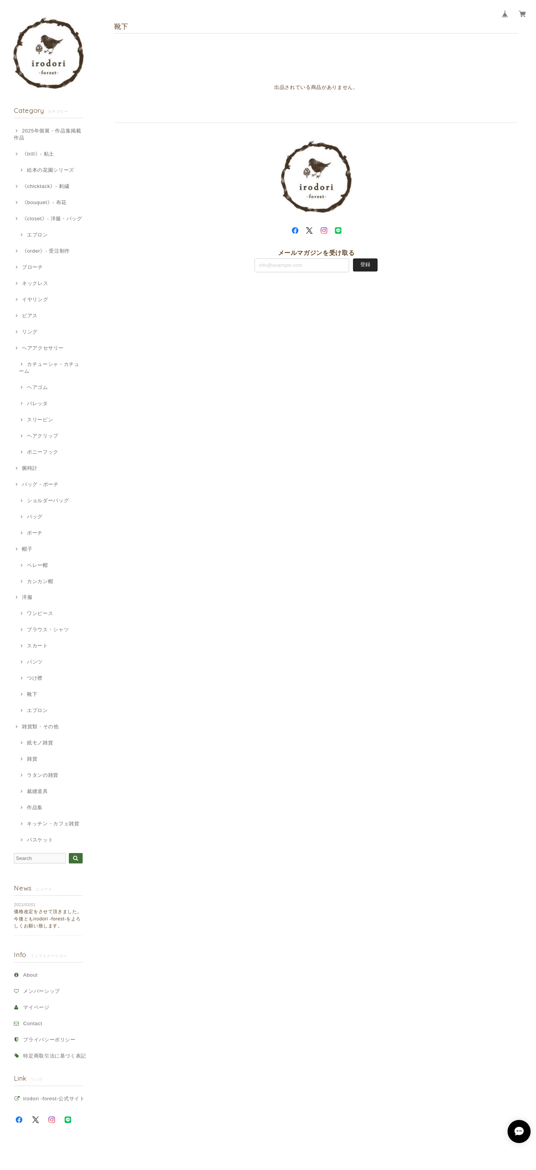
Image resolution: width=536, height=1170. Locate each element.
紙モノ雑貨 (40, 743)
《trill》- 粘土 (38, 154)
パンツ (35, 662)
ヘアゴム (37, 387)
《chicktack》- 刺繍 (46, 186)
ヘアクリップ (42, 436)
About (30, 975)
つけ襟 (35, 678)
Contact (32, 1023)
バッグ (35, 517)
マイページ (36, 1007)
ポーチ (35, 533)
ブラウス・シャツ (48, 629)
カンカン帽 (40, 581)
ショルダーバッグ (48, 500)
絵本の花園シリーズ (50, 170)
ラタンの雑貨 (42, 775)
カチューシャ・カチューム (49, 367)
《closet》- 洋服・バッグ (52, 218)
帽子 (27, 549)
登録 (365, 264)
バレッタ (37, 403)
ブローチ (32, 267)
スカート (37, 646)
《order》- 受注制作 (46, 251)
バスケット (40, 840)
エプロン (37, 235)
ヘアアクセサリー (43, 348)
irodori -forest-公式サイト (54, 1098)
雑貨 (32, 759)
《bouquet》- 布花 (44, 202)
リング (30, 332)
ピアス (30, 315)
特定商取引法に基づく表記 (54, 1056)
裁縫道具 (37, 791)
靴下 (32, 694)
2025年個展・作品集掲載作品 (47, 134)
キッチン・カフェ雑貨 (53, 823)
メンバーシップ (41, 991)
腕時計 (30, 468)
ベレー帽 (37, 565)
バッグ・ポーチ (40, 484)
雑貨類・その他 (40, 726)
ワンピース (40, 613)
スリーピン (40, 419)
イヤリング (35, 299)
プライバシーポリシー (49, 1040)
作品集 (35, 807)
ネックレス (35, 283)
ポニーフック (42, 452)
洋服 (27, 597)
